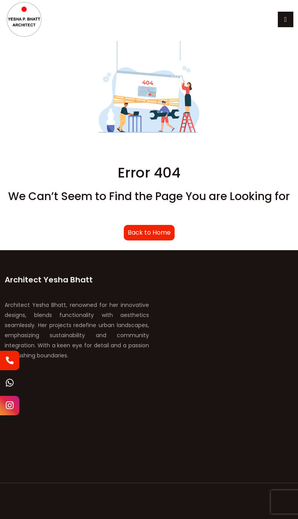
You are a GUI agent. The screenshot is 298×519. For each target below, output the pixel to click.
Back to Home (149, 232)
